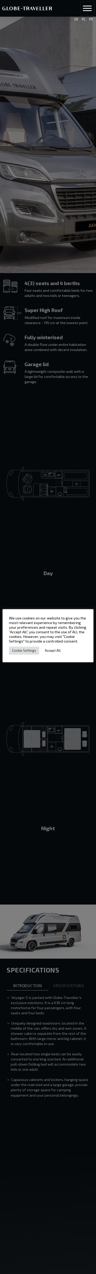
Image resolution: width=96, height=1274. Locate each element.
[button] (87, 8)
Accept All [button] (53, 650)
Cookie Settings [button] (24, 650)
